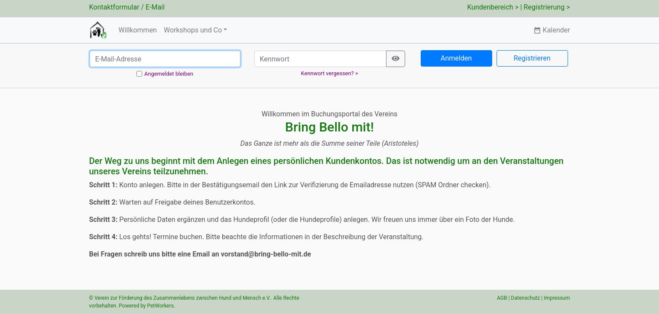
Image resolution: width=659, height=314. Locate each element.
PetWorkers (160, 306)
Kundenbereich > (493, 7)
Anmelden (456, 58)
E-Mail (155, 7)
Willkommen (137, 30)
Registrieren (531, 58)
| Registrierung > (545, 7)
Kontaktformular (114, 7)
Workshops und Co (193, 30)
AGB (502, 298)
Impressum (557, 298)
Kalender (551, 30)
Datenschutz (525, 298)
